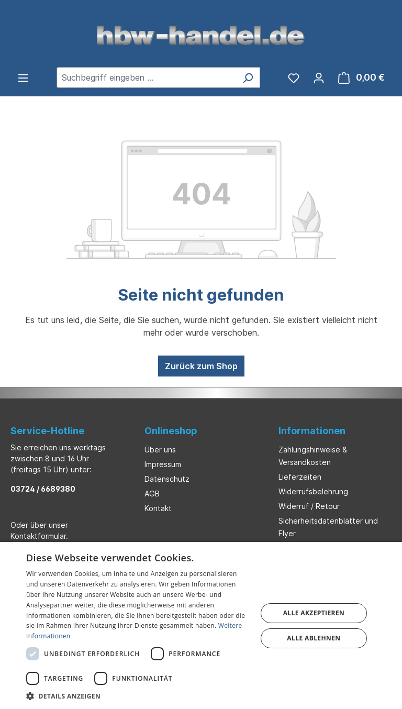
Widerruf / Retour (309, 506)
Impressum (162, 464)
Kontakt (158, 508)
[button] (138, 696)
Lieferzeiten (299, 476)
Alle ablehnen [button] (313, 638)
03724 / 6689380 (42, 488)
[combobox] (146, 77)
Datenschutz (166, 478)
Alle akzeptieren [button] (314, 612)
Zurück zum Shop (201, 366)
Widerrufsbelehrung (313, 491)
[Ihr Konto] (318, 77)
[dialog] (201, 625)
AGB (152, 493)
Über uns (160, 449)
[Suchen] (248, 77)
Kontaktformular (38, 535)
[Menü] (23, 77)
